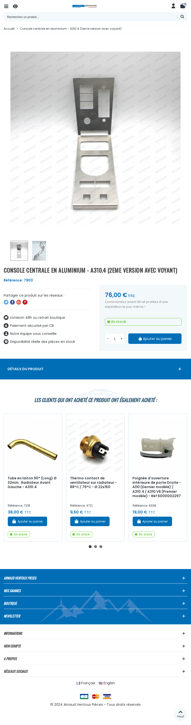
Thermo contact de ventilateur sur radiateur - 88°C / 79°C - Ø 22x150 (93, 482)
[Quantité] (115, 338)
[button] (90, 546)
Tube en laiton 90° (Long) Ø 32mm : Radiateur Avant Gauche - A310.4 (32, 482)
